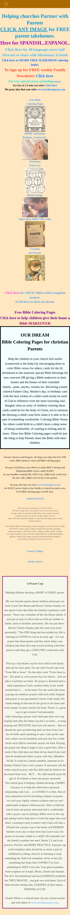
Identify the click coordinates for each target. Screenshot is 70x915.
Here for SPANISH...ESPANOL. (35, 43)
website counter (35, 561)
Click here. (57, 82)
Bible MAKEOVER (35, 323)
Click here (44, 76)
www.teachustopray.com (51, 89)
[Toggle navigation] (6, 4)
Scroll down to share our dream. (35, 301)
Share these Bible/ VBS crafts (35, 219)
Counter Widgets (35, 551)
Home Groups (35, 195)
